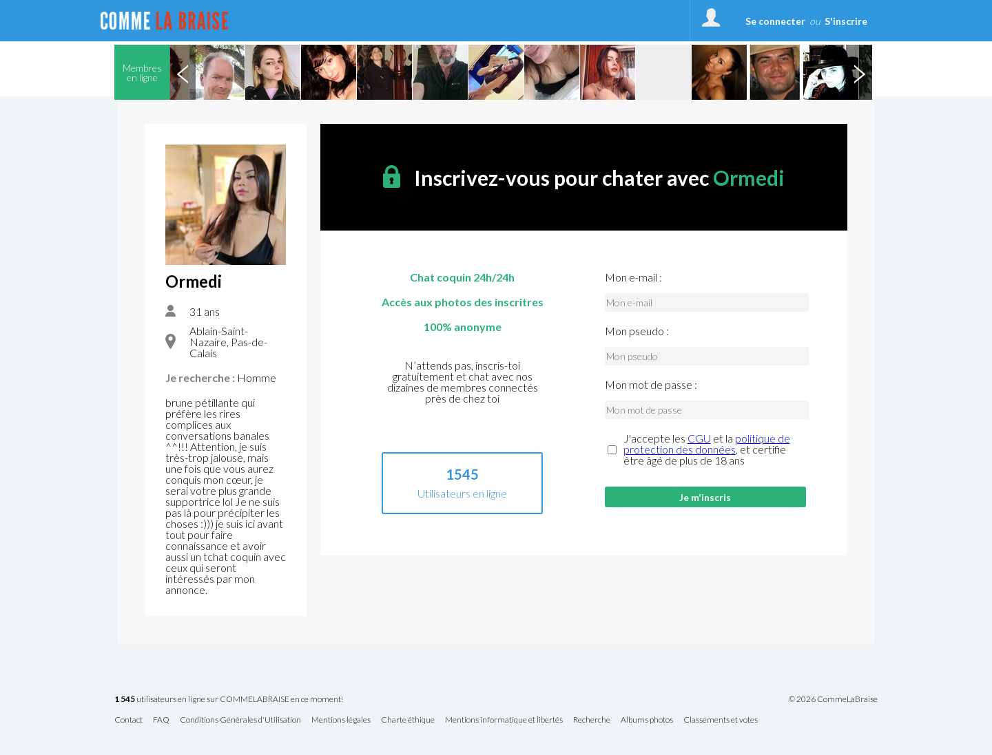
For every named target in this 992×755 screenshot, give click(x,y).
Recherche (591, 720)
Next (859, 72)
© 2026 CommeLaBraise (833, 699)
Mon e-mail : (633, 277)
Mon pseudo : (637, 331)
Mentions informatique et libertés (504, 720)
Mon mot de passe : (651, 384)
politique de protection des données (706, 444)
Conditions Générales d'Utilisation (240, 720)
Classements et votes (720, 720)
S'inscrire (846, 21)
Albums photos (647, 720)
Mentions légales (341, 720)
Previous (182, 72)
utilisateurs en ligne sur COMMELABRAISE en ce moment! (228, 699)
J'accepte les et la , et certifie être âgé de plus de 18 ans (706, 449)
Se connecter (775, 21)
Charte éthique (408, 720)
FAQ (161, 720)
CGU (699, 438)
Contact (128, 720)
